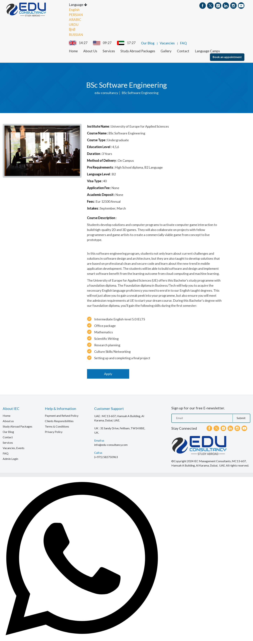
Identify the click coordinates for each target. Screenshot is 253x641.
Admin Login (10, 458)
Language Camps (207, 50)
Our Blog (147, 43)
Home (73, 50)
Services (109, 50)
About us (8, 420)
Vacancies (167, 43)
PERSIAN (76, 14)
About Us (90, 50)
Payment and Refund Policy (61, 415)
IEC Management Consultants (212, 460)
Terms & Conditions (57, 426)
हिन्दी (72, 29)
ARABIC (75, 19)
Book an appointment (227, 56)
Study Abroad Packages (137, 50)
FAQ (183, 43)
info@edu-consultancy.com (111, 444)
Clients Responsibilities (59, 420)
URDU (73, 24)
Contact (183, 50)
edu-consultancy (106, 92)
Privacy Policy (53, 431)
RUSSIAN (76, 34)
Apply (108, 373)
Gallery (166, 50)
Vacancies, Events (13, 447)
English (74, 9)
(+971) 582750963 (106, 456)
